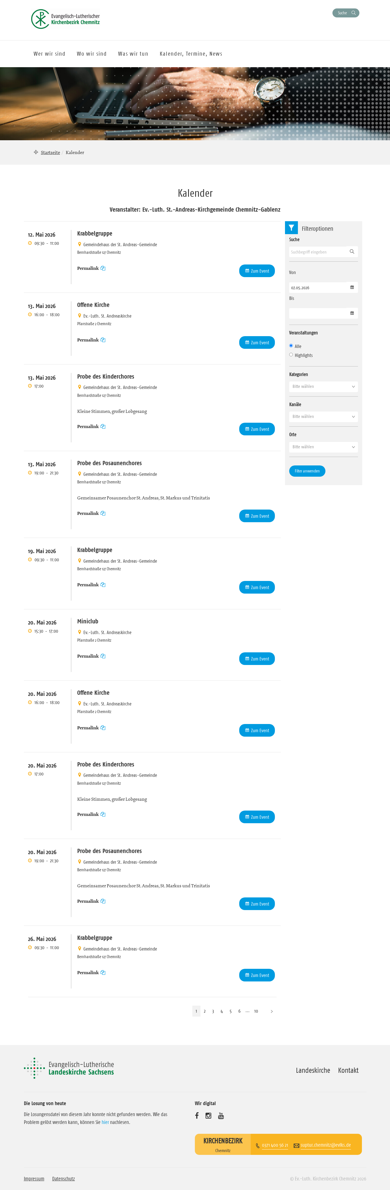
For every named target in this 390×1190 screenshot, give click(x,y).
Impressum (34, 1179)
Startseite (50, 152)
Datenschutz (63, 1179)
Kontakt (348, 1070)
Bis (291, 298)
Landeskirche (313, 1070)
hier (105, 1122)
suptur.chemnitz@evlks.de (326, 1145)
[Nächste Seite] (272, 1011)
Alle (295, 346)
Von (292, 272)
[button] (323, 386)
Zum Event (260, 271)
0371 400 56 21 (275, 1145)
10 (256, 1011)
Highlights (301, 355)
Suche (342, 12)
